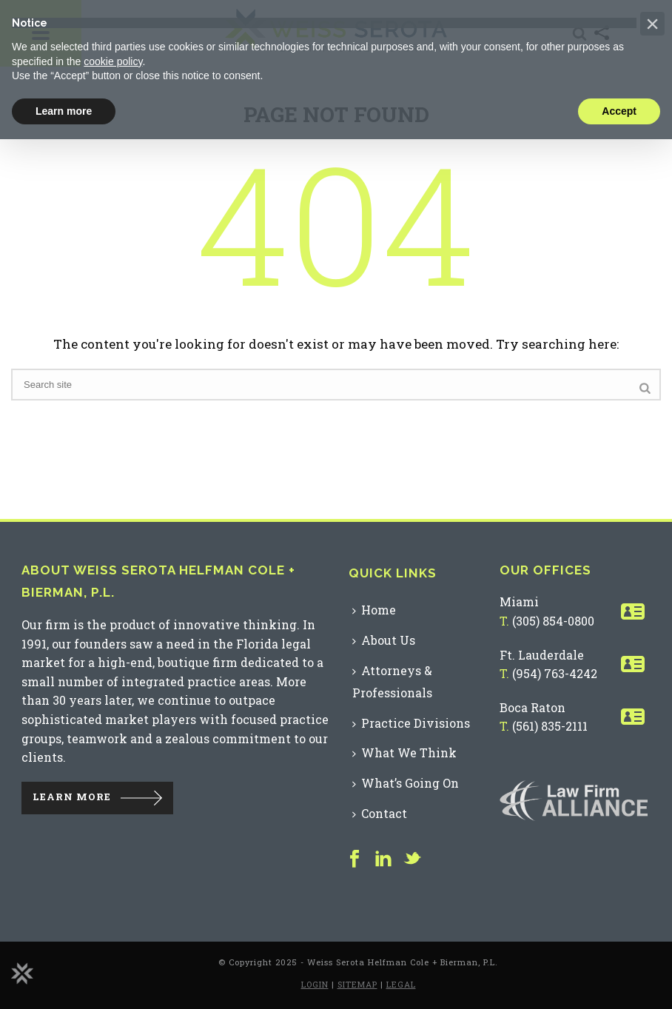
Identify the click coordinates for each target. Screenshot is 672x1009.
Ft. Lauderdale (542, 655)
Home (374, 609)
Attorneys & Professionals (392, 682)
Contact (379, 813)
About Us (383, 640)
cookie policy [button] (113, 61)
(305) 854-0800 (553, 620)
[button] (652, 24)
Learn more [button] (64, 111)
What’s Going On (405, 783)
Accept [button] (619, 111)
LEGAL (401, 984)
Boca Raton (532, 707)
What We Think (404, 752)
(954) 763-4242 (554, 673)
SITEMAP (357, 984)
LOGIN (315, 984)
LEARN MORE (72, 796)
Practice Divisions (411, 723)
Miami (519, 601)
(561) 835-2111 (550, 726)
